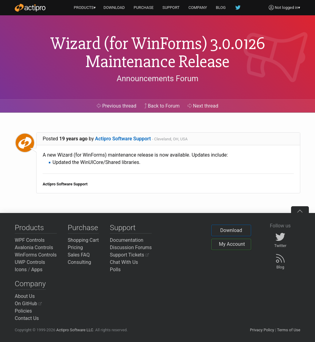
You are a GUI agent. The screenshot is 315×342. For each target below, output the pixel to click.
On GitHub (28, 303)
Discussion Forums (131, 247)
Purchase (83, 227)
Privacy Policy (262, 330)
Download (231, 230)
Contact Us (27, 318)
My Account (232, 244)
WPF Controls (30, 240)
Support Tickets (129, 255)
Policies (23, 311)
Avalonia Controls (34, 247)
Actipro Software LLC (74, 330)
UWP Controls (30, 262)
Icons (21, 269)
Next (203, 106)
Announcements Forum (158, 78)
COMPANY (198, 7)
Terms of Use (288, 330)
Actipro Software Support (123, 139)
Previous (116, 106)
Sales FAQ (79, 255)
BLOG (221, 7)
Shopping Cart (83, 240)
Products (29, 227)
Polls (115, 269)
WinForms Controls (36, 255)
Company (30, 283)
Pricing (75, 247)
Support (123, 227)
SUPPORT (171, 7)
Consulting (79, 262)
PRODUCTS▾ (85, 7)
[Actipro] (30, 8)
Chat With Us (124, 262)
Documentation (126, 240)
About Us (25, 296)
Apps (37, 269)
